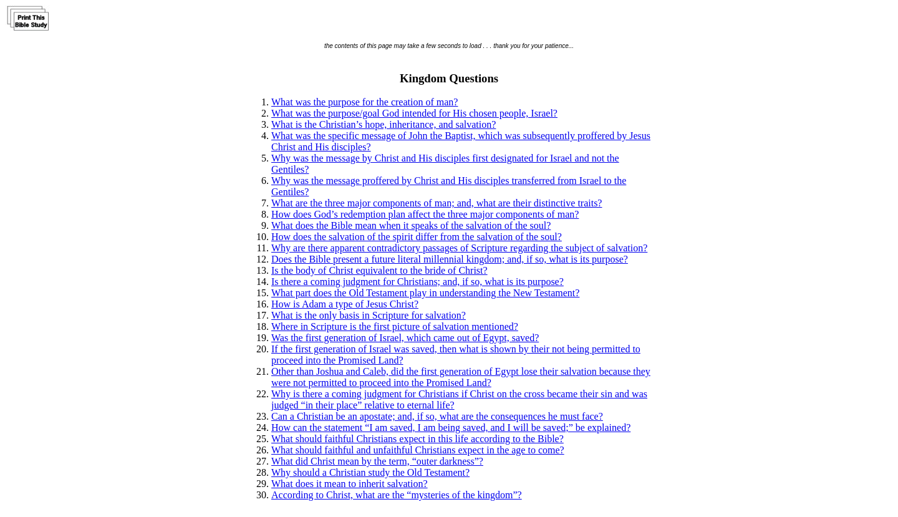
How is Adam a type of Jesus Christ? (344, 304)
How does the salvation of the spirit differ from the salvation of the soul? (416, 236)
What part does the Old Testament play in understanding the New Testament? (425, 292)
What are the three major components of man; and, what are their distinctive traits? (436, 203)
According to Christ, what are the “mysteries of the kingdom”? (396, 495)
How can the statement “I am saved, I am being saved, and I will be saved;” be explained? (450, 427)
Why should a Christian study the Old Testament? (370, 472)
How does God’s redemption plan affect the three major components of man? (425, 214)
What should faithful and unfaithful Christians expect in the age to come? (417, 450)
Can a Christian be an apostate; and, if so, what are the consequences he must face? (437, 416)
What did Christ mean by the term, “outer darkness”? (377, 461)
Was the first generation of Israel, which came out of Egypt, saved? (405, 337)
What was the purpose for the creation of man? (364, 102)
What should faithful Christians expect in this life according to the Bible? (417, 438)
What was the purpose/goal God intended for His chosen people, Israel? (414, 113)
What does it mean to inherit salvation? (349, 483)
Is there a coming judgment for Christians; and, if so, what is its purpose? (417, 281)
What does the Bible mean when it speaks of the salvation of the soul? (411, 225)
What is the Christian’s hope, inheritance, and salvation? (383, 124)
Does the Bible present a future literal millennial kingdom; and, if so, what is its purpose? (449, 259)
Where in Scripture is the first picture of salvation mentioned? (394, 326)
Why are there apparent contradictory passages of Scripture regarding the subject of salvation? (459, 248)
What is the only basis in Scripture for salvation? (368, 315)
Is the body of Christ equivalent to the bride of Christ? (379, 270)
